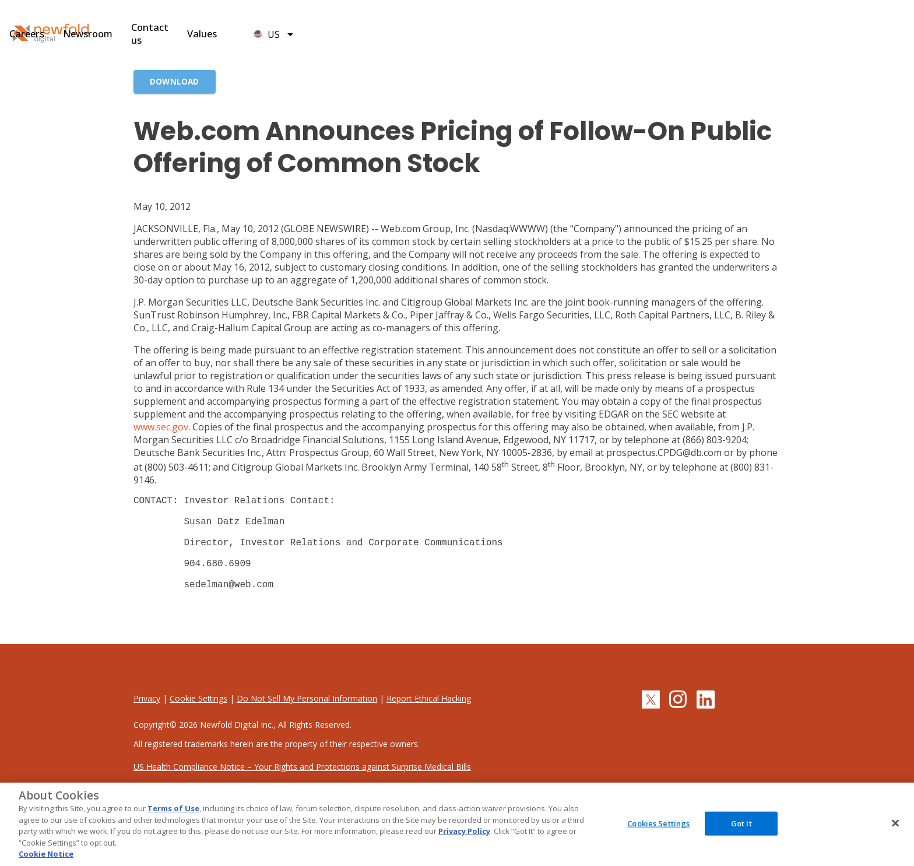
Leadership (411, 36)
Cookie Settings (199, 719)
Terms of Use (173, 808)
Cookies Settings (658, 823)
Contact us (613, 36)
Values (675, 36)
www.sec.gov (160, 426)
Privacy (146, 719)
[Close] (895, 823)
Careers (475, 36)
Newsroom (540, 36)
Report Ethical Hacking (430, 719)
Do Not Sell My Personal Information (308, 719)
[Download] (174, 81)
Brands (349, 36)
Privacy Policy (464, 831)
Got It (741, 823)
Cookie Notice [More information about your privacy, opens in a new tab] (46, 854)
